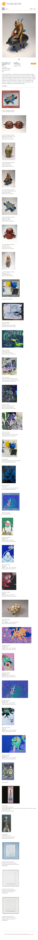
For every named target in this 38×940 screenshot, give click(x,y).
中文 (34, 9)
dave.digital (31, 934)
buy (33, 63)
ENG (31, 9)
